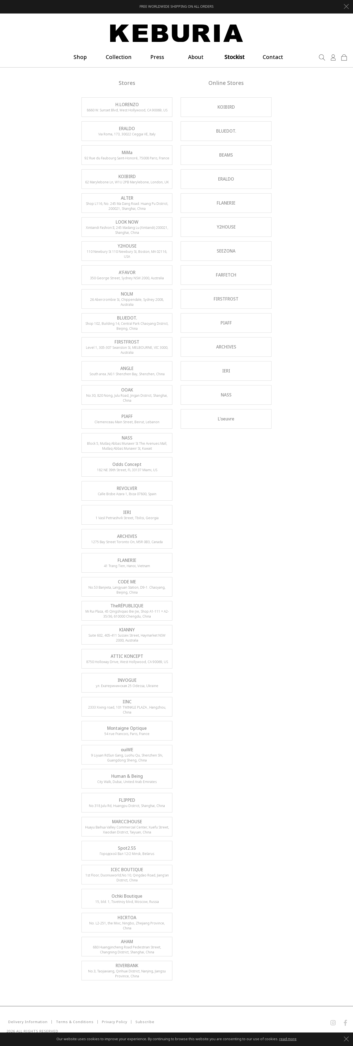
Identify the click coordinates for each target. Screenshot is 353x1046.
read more (288, 1039)
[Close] (346, 6)
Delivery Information (26, 1022)
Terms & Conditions (73, 1022)
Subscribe (143, 1022)
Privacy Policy (112, 1022)
